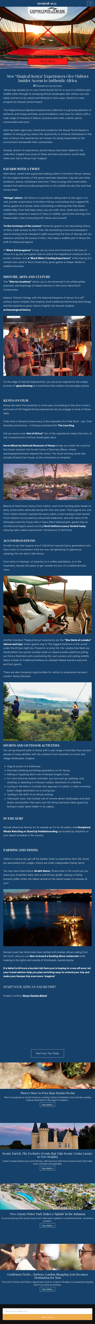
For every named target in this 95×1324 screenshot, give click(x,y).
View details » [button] (47, 1104)
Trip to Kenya (47, 61)
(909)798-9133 (46, 3)
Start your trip (47, 1317)
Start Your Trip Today (47, 1053)
